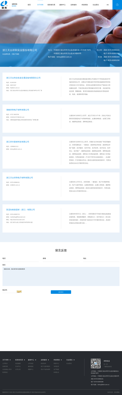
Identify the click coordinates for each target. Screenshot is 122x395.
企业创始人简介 (7, 369)
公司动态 (30, 363)
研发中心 (56, 363)
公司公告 (18, 369)
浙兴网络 (117, 392)
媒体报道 (30, 366)
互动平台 (18, 366)
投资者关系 (51, 5)
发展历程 (5, 366)
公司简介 (5, 363)
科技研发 (85, 5)
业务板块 (74, 5)
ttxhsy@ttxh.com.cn (64, 57)
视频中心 (30, 369)
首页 (29, 5)
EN (108, 5)
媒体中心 (62, 5)
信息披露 (18, 363)
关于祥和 (40, 5)
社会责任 (96, 5)
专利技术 (56, 366)
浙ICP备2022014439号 (39, 392)
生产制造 (56, 369)
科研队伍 (56, 372)
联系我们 (5, 372)
